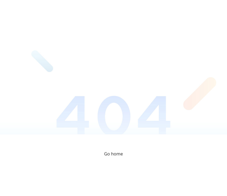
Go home (113, 154)
